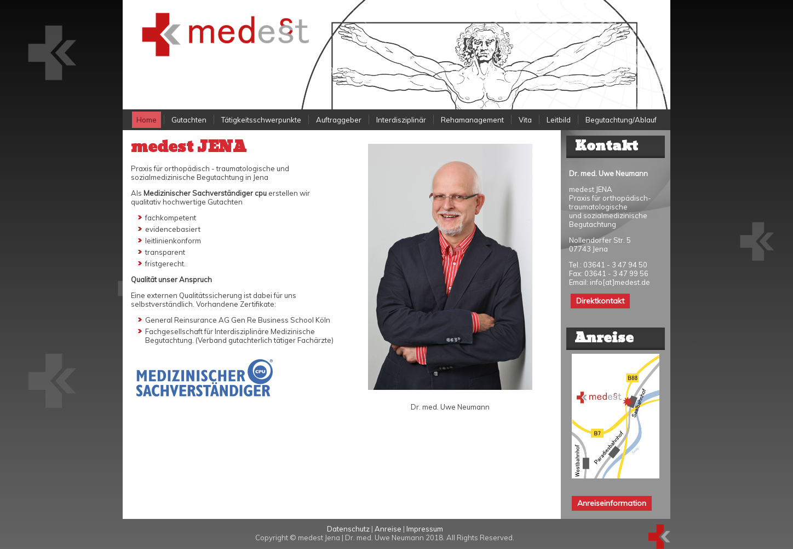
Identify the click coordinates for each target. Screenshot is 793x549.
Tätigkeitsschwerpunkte (261, 119)
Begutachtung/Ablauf (621, 119)
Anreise (388, 528)
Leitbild (559, 119)
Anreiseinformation (611, 503)
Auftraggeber (338, 119)
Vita (525, 119)
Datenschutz (348, 528)
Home (146, 119)
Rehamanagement (472, 119)
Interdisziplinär (401, 119)
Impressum (424, 528)
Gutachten (188, 119)
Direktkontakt (600, 301)
